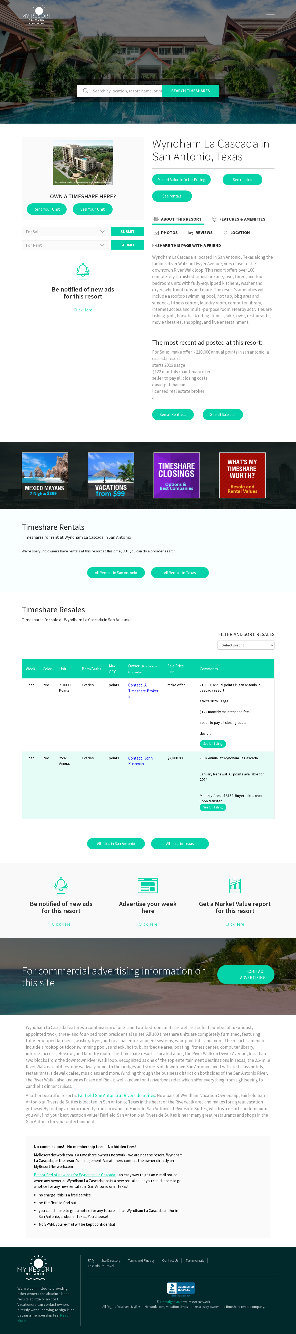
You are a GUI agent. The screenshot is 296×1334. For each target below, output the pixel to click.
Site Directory (110, 1260)
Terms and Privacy (141, 1260)
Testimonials (195, 1260)
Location (236, 233)
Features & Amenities (238, 219)
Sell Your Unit (92, 209)
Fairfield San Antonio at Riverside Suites (116, 1095)
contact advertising (253, 974)
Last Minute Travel (101, 1266)
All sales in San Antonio (116, 843)
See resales (242, 179)
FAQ (91, 1260)
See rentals (171, 196)
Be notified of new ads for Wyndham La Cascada (75, 1174)
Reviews (200, 233)
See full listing (213, 743)
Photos (165, 233)
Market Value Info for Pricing (181, 179)
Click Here (83, 309)
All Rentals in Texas (180, 572)
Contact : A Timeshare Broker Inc (143, 690)
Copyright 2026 (171, 1302)
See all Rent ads (173, 414)
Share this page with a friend (186, 245)
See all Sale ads (223, 414)
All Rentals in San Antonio (116, 572)
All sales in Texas (180, 843)
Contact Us (170, 1260)
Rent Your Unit (46, 209)
